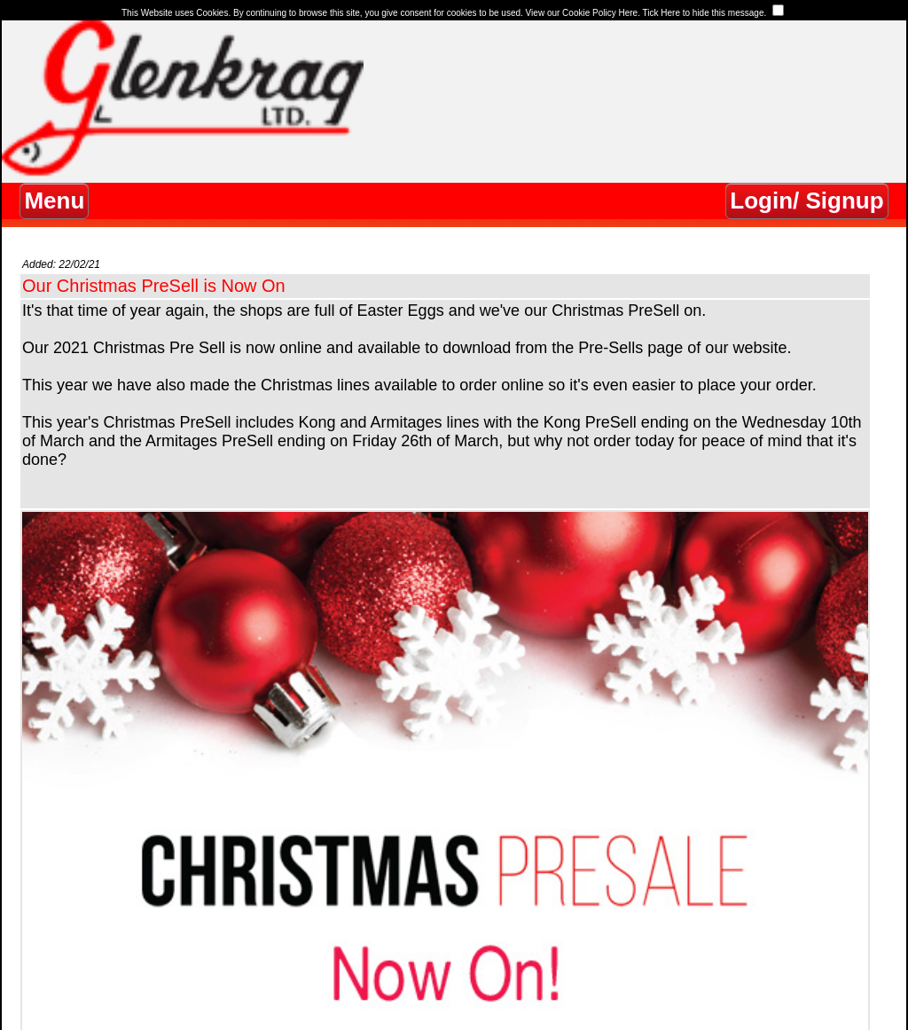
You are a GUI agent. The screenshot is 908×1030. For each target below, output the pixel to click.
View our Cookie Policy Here (582, 13)
